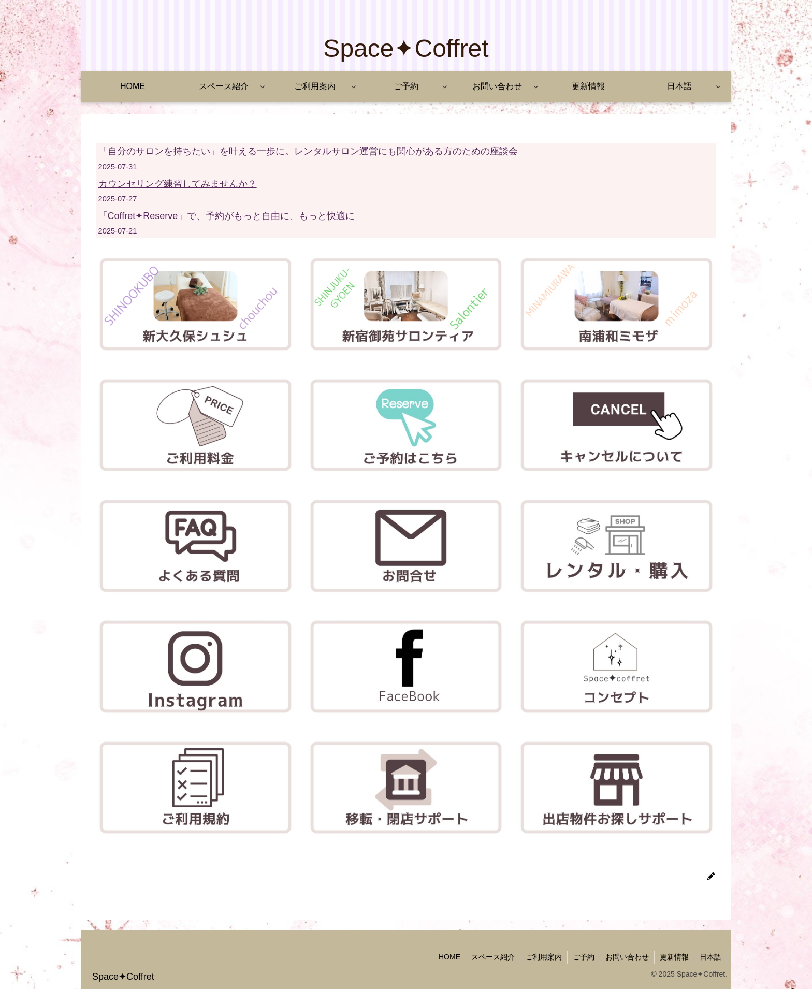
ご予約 (583, 957)
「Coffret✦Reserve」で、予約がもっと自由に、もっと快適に (226, 216)
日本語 (710, 957)
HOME (449, 957)
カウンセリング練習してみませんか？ (177, 184)
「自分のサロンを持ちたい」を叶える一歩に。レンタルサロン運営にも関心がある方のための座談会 (308, 151)
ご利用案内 (544, 957)
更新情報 (674, 957)
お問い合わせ (627, 957)
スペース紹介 (493, 957)
